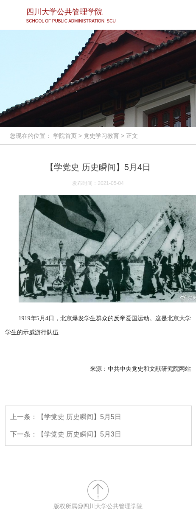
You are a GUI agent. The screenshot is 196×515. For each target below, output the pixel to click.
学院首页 (65, 135)
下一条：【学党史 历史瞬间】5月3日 (65, 434)
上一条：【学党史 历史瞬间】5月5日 (65, 416)
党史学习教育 (101, 135)
